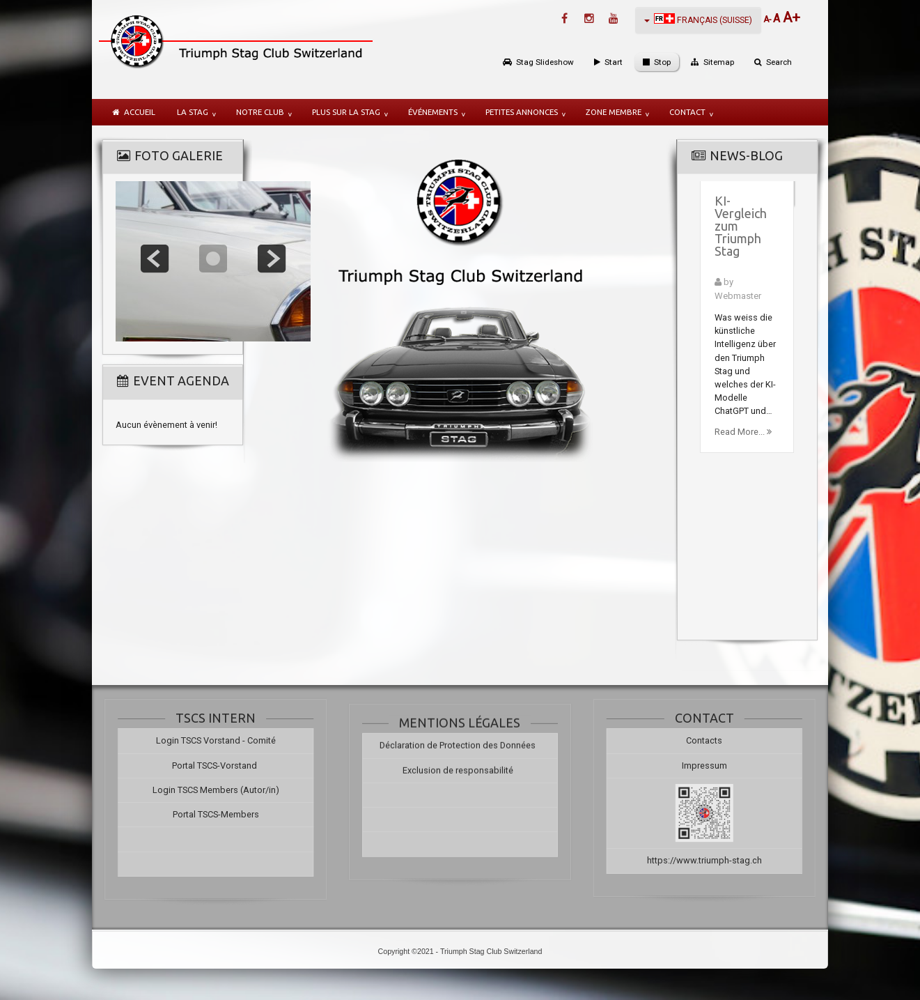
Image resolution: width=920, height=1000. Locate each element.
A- (768, 19)
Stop (662, 62)
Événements (433, 111)
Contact (687, 111)
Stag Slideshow (545, 62)
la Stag (192, 111)
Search (779, 62)
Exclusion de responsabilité (458, 774)
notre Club (260, 111)
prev (154, 258)
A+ (791, 17)
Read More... (743, 431)
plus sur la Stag (346, 111)
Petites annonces (521, 111)
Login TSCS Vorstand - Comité (207, 740)
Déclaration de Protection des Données (458, 750)
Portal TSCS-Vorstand (207, 765)
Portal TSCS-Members (207, 814)
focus (213, 258)
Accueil (139, 111)
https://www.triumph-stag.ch (712, 860)
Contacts (712, 740)
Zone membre (613, 111)
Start (614, 62)
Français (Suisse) (698, 19)
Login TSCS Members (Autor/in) (207, 790)
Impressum (712, 765)
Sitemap (718, 62)
